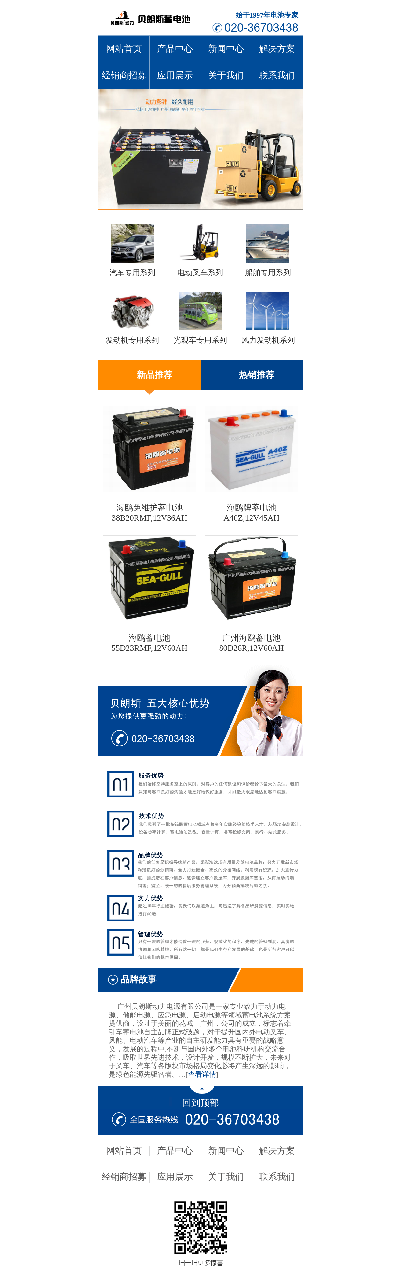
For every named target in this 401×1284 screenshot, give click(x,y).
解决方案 (277, 49)
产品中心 (175, 49)
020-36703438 (261, 27)
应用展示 (175, 75)
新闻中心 (226, 49)
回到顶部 (200, 1103)
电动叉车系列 (200, 272)
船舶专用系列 (268, 272)
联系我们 (277, 75)
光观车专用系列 (200, 340)
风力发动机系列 (268, 340)
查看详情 (202, 1074)
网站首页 (124, 49)
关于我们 (226, 75)
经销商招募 (124, 75)
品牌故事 (139, 979)
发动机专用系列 (132, 340)
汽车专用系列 (132, 272)
